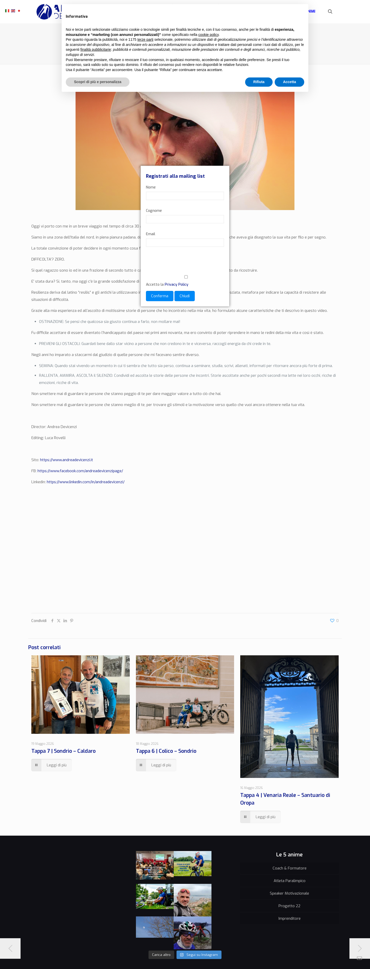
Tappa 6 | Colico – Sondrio (166, 751)
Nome (151, 187)
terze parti (145, 39)
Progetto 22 (289, 905)
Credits (85, 957)
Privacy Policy (176, 284)
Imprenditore (290, 918)
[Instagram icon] (321, 957)
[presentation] (185, 264)
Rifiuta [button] (259, 82)
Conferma (159, 296)
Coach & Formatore (290, 868)
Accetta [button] (289, 82)
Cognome (154, 210)
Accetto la (185, 281)
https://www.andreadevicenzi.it (66, 459)
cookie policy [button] (208, 35)
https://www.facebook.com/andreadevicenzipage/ (80, 470)
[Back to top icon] (333, 956)
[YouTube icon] (315, 957)
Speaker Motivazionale (289, 893)
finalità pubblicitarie (95, 49)
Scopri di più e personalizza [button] (97, 82)
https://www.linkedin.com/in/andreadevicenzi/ (86, 481)
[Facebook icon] (310, 957)
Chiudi (185, 296)
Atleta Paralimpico (290, 880)
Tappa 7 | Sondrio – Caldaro (63, 751)
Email (150, 234)
